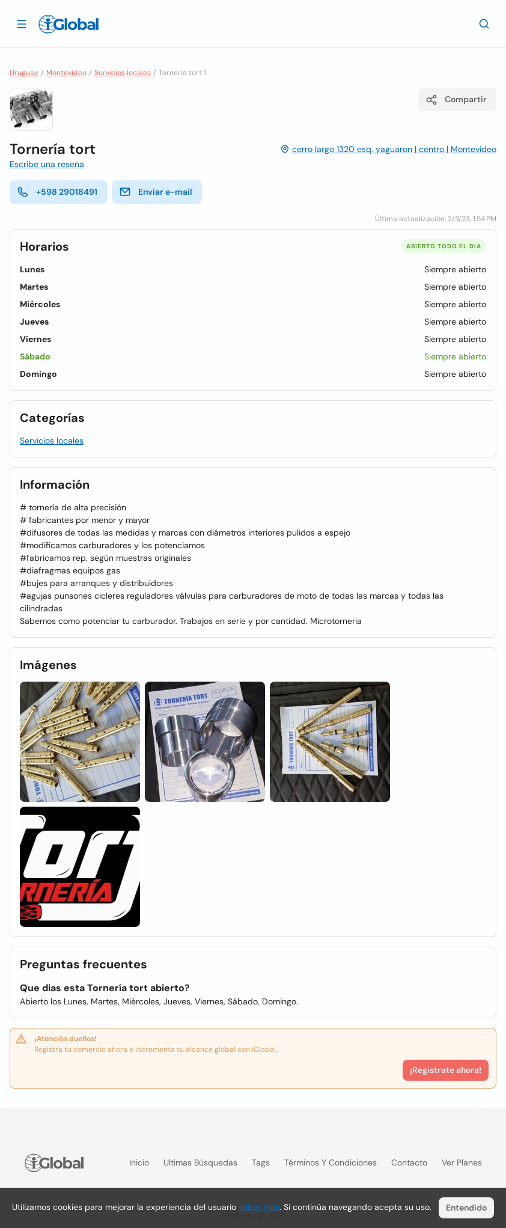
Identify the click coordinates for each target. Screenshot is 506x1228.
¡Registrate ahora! (445, 1070)
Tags (261, 1162)
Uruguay (24, 73)
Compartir (456, 100)
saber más (259, 1207)
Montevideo (66, 73)
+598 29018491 (57, 192)
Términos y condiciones (330, 1162)
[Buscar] (484, 23)
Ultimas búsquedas (200, 1162)
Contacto (409, 1162)
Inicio (139, 1162)
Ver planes (462, 1162)
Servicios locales (122, 73)
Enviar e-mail (155, 192)
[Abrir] (22, 23)
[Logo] (68, 24)
